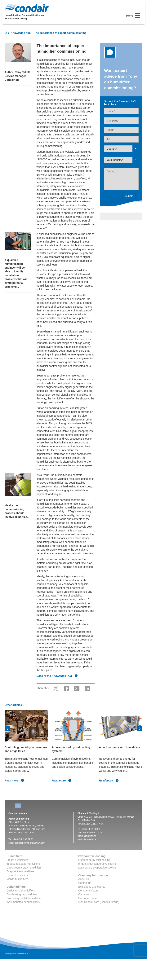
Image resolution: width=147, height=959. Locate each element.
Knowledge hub (21, 32)
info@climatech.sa (87, 836)
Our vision (84, 894)
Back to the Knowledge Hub (57, 675)
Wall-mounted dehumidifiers (23, 902)
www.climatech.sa (87, 839)
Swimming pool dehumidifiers (24, 898)
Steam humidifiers (17, 859)
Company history (88, 890)
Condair (27, 7)
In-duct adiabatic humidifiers (23, 863)
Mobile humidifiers (17, 879)
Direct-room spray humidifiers (24, 867)
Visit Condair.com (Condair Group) (98, 902)
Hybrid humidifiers (17, 875)
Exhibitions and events (91, 886)
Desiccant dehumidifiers (21, 890)
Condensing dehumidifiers (22, 894)
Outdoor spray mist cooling (94, 859)
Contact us (84, 882)
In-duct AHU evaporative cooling (97, 863)
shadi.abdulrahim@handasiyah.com (26, 843)
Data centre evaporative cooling (97, 867)
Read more (14, 780)
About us (83, 879)
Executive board (87, 898)
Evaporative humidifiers (20, 871)
